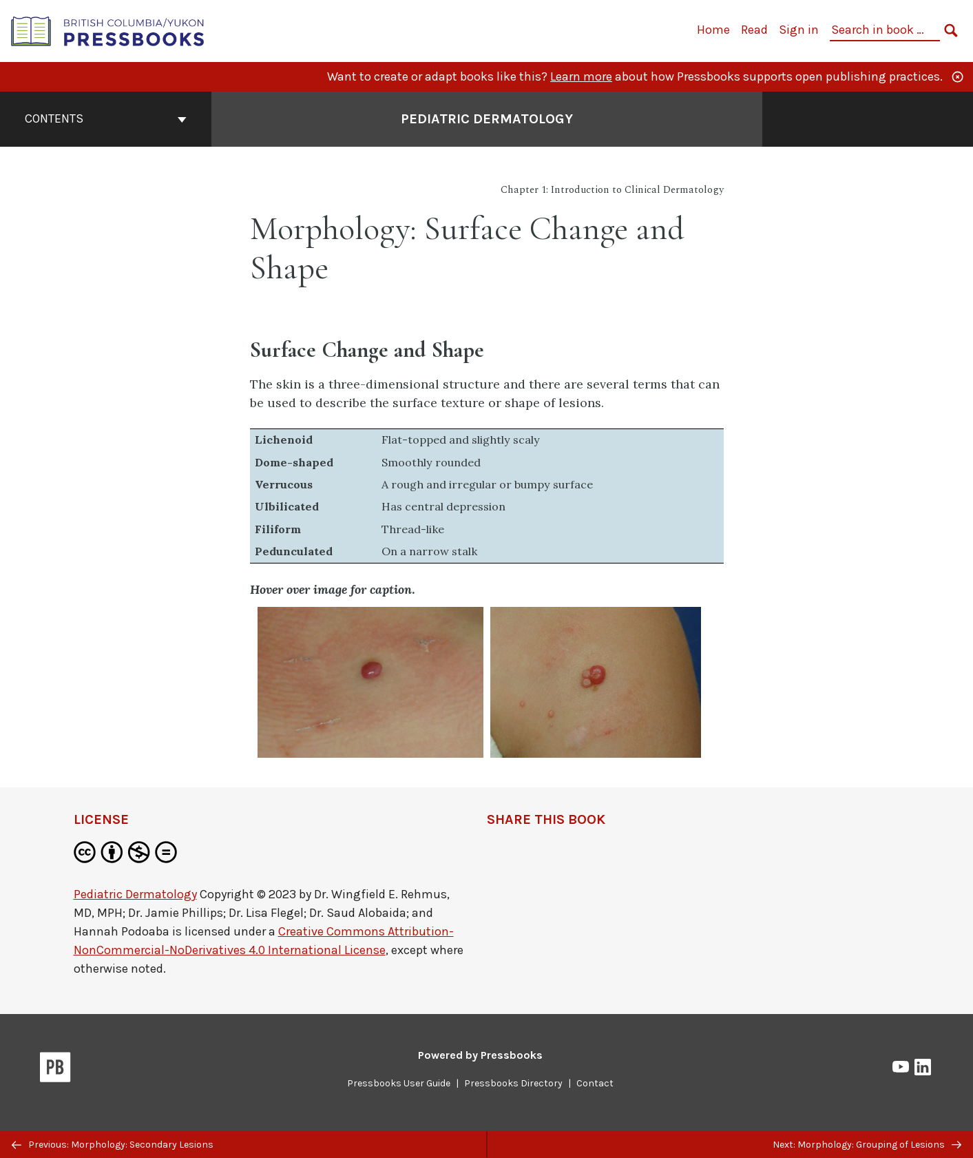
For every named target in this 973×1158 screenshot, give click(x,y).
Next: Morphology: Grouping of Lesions (867, 1144)
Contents (106, 118)
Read (754, 29)
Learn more (581, 76)
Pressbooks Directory (513, 1083)
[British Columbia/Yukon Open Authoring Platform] (108, 30)
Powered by (480, 1055)
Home (713, 29)
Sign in (799, 29)
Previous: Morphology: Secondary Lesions (112, 1144)
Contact (595, 1083)
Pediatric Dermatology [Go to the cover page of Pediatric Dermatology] (487, 119)
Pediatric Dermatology (135, 894)
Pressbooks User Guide (398, 1083)
